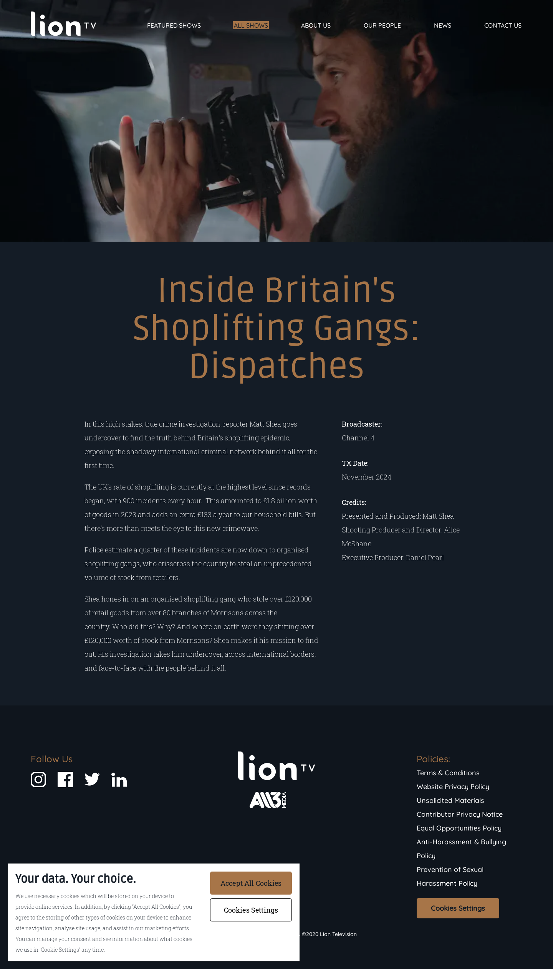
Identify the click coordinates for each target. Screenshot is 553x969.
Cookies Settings (458, 908)
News (442, 25)
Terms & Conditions (448, 772)
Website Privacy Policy (453, 786)
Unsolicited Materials (450, 800)
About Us (316, 25)
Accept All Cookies (250, 883)
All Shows (251, 25)
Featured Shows (174, 25)
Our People (382, 25)
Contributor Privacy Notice (460, 814)
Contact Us (503, 25)
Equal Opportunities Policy (459, 828)
